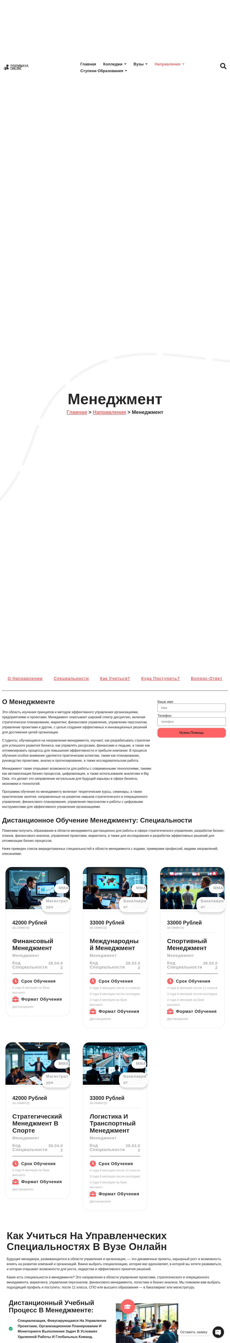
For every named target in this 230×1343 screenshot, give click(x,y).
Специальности (71, 678)
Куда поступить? (160, 678)
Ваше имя (165, 702)
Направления (173, 64)
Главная (89, 64)
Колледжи (117, 64)
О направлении (25, 678)
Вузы (143, 64)
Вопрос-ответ (206, 678)
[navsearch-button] (222, 67)
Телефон (164, 715)
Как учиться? (115, 678)
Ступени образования (105, 70)
